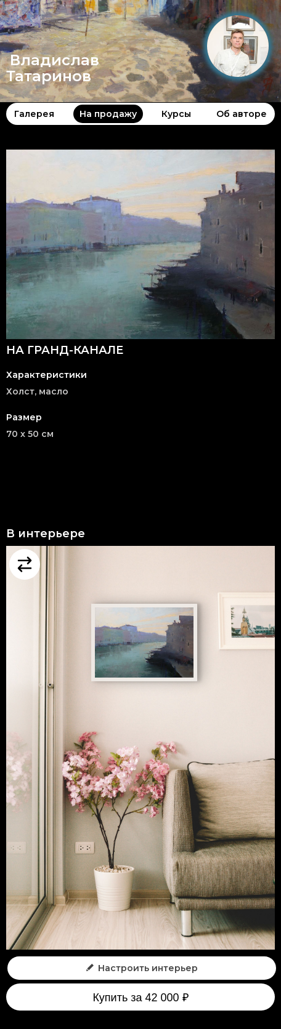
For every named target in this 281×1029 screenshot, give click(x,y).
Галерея (34, 113)
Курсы (176, 113)
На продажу (108, 113)
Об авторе (241, 113)
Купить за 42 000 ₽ (140, 997)
